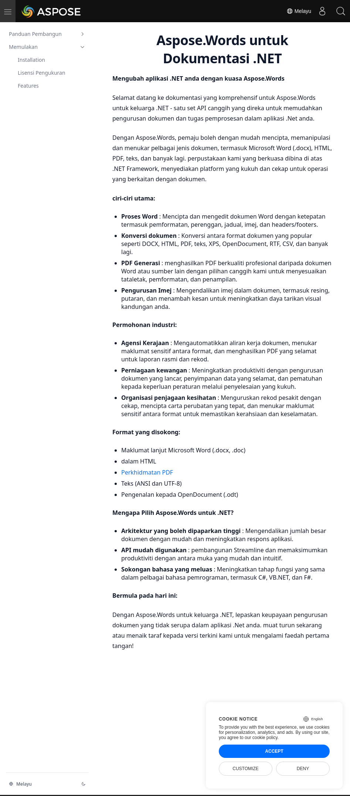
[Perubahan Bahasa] (40, 784)
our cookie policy (261, 737)
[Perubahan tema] (83, 784)
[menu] (8, 11)
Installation (31, 59)
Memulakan (47, 46)
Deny (303, 768)
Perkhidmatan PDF (147, 472)
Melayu (298, 11)
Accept (274, 751)
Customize (245, 768)
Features (28, 85)
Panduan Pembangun (47, 33)
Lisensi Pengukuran (41, 72)
